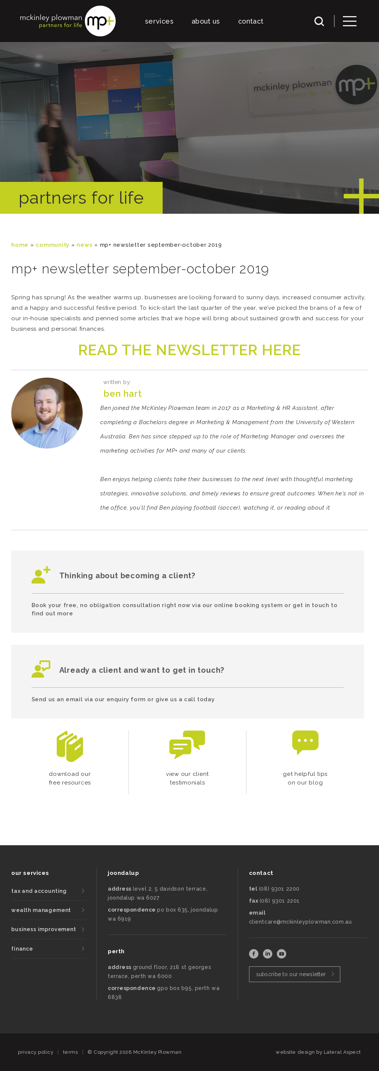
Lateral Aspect (342, 1052)
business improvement (43, 929)
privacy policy (35, 1052)
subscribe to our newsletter (291, 974)
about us (206, 21)
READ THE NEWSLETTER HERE (189, 349)
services (159, 21)
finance (22, 949)
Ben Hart (122, 393)
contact (251, 21)
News (84, 245)
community (52, 245)
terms (70, 1052)
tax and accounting (39, 891)
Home (20, 245)
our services (30, 873)
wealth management (41, 910)
